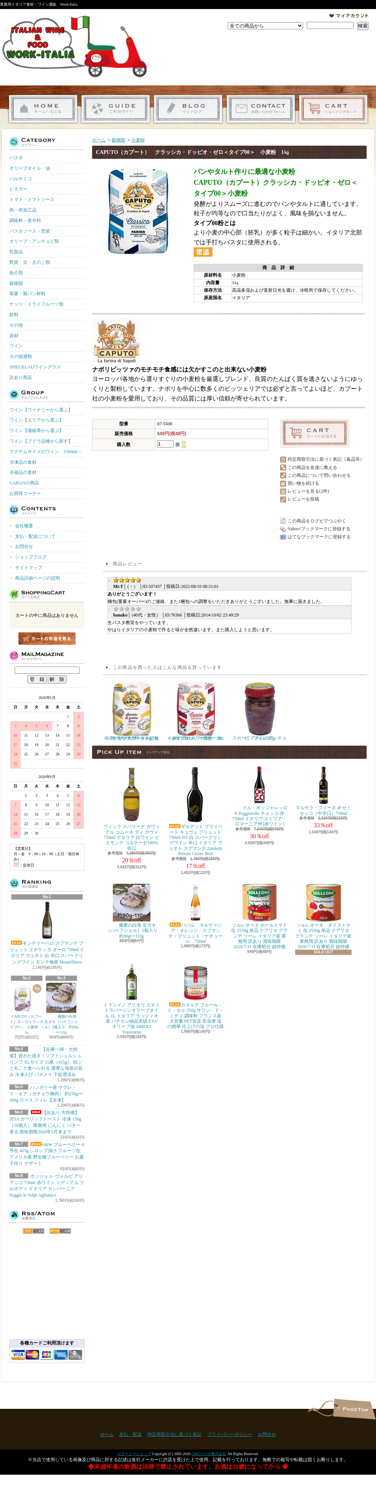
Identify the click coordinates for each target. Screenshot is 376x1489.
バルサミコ (20, 178)
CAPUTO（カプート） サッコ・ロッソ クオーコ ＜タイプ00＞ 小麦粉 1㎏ (196, 711)
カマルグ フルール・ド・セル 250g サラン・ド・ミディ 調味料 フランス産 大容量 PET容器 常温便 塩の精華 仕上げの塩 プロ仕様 (195, 996)
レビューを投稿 (303, 499)
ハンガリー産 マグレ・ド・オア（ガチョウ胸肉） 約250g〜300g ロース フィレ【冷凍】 (46, 1094)
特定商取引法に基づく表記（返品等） (326, 459)
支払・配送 (130, 1434)
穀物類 (16, 283)
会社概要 (24, 525)
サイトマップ (28, 567)
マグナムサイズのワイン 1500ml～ (45, 451)
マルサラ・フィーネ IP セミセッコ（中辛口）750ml (323, 791)
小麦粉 (138, 140)
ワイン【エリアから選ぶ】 (36, 420)
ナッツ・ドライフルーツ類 (36, 304)
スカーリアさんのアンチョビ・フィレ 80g (259, 711)
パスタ (16, 157)
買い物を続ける (303, 483)
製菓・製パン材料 (27, 293)
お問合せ (260, 109)
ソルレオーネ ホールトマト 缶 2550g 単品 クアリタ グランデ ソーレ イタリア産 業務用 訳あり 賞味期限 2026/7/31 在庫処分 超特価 (259, 917)
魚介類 (16, 273)
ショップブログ (188, 109)
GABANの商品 (24, 483)
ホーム (43, 109)
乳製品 (16, 251)
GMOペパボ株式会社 (208, 1454)
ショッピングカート (333, 109)
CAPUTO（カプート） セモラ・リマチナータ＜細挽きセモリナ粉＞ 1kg (131, 711)
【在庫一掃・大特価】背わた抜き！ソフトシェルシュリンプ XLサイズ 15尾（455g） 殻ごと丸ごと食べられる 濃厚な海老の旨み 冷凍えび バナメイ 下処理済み (46, 1062)
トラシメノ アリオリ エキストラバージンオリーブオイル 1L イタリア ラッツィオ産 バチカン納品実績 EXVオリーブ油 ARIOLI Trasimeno (131, 999)
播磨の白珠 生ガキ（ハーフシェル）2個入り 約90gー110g (61, 1008)
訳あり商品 (20, 377)
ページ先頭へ (354, 1409)
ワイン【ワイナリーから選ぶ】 (41, 410)
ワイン (16, 346)
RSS (33, 1231)
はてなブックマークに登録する (319, 536)
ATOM (60, 1231)
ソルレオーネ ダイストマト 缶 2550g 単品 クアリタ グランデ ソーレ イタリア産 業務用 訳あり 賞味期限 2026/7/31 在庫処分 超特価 (323, 917)
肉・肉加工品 (22, 210)
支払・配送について (115, 109)
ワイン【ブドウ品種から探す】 (41, 441)
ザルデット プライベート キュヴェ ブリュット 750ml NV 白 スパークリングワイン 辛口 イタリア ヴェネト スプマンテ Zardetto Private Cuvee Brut (195, 811)
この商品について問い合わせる (319, 475)
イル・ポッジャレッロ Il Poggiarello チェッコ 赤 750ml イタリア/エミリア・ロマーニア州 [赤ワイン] (259, 796)
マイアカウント (348, 16)
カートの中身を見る (47, 638)
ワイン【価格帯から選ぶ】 (36, 430)
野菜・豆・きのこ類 (29, 262)
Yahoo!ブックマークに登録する (319, 528)
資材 (13, 335)
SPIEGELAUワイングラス (35, 367)
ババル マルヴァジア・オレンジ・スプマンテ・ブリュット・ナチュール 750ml (195, 914)
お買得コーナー (25, 493)
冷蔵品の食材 (22, 472)
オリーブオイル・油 (29, 168)
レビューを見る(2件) (308, 491)
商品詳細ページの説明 (37, 578)
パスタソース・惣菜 (29, 231)
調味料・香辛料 (25, 220)
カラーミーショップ (134, 1454)
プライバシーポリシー (229, 1434)
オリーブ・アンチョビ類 (34, 241)
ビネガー (18, 189)
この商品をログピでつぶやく (317, 521)
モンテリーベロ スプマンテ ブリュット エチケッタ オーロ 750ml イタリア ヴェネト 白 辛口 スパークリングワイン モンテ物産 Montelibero (47, 933)
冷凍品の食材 (22, 462)
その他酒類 (20, 356)
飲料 (13, 314)
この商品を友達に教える (312, 467)
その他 (16, 325)
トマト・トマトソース (32, 199)
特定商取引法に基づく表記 (174, 1434)
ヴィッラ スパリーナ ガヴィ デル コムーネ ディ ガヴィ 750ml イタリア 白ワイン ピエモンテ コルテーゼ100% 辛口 (131, 808)
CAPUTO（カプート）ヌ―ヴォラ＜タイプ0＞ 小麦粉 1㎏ (27, 1008)
